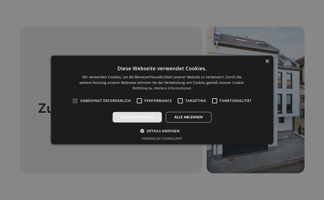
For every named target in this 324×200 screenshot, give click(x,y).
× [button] (267, 61)
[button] (162, 131)
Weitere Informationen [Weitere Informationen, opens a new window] (173, 88)
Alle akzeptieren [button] (137, 117)
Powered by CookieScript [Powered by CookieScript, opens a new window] (162, 138)
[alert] (162, 100)
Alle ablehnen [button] (188, 117)
